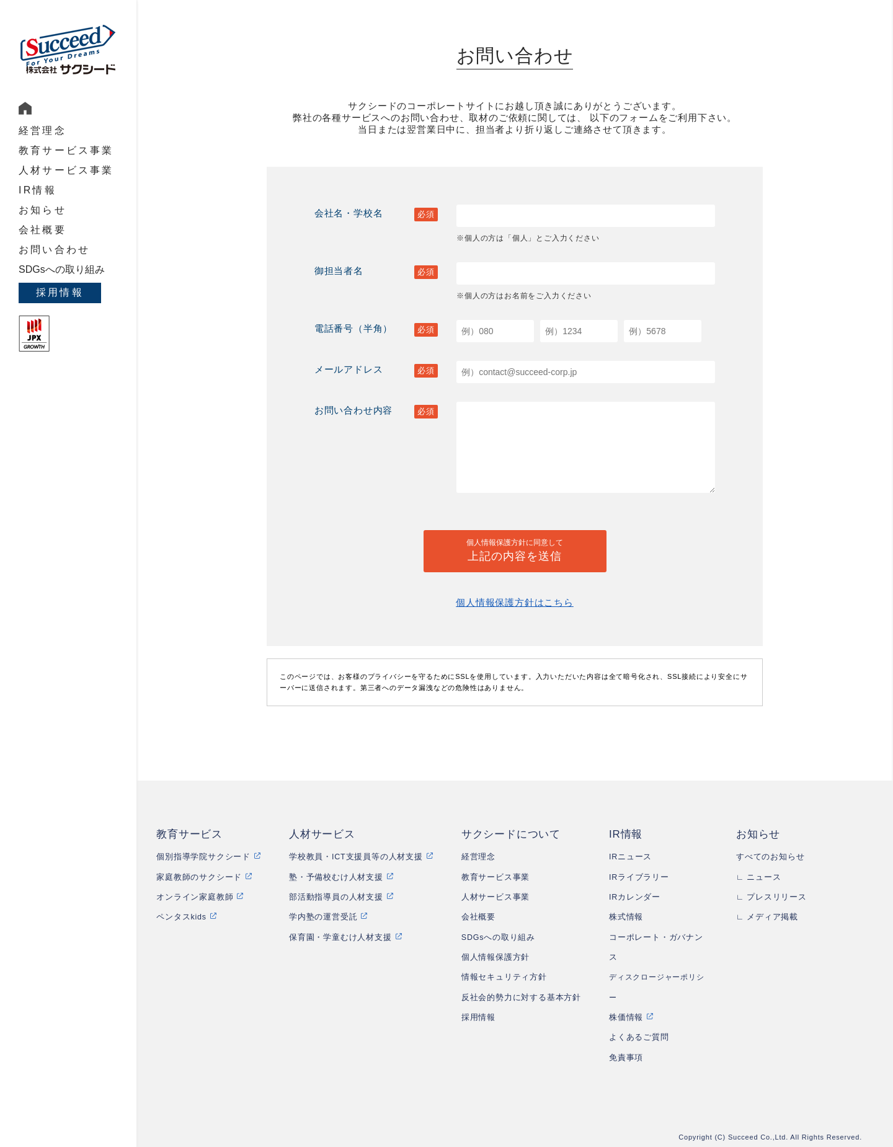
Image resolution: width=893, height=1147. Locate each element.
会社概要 (42, 229)
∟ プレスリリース (771, 897)
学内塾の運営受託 (323, 917)
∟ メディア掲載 (767, 917)
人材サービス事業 (66, 170)
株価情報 (626, 1017)
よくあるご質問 (639, 1037)
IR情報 (37, 190)
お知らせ (42, 210)
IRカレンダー (634, 897)
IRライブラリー (639, 877)
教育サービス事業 (66, 150)
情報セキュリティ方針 (504, 977)
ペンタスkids (181, 917)
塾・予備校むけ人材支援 (336, 877)
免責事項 (626, 1057)
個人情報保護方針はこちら (515, 602)
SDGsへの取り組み (62, 269)
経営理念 (42, 130)
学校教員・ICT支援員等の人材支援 (356, 856)
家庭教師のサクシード (199, 877)
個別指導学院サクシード (203, 856)
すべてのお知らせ (770, 856)
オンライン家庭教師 (194, 897)
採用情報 (60, 292)
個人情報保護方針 (495, 957)
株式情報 (626, 917)
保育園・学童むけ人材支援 (340, 937)
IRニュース (630, 856)
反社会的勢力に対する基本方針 (521, 997)
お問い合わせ (54, 249)
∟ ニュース (758, 877)
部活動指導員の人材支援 (336, 897)
